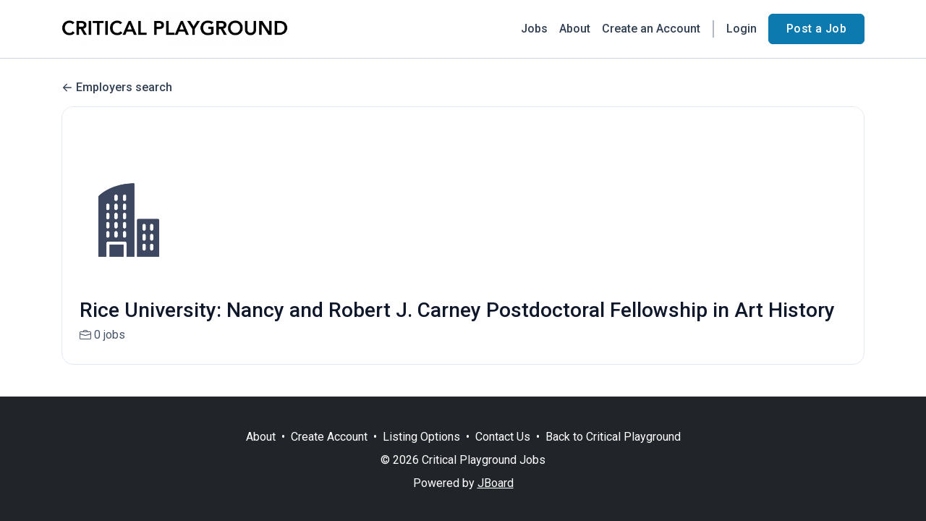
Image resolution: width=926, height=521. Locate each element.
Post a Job (816, 28)
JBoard (495, 483)
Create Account (329, 437)
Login (741, 28)
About (574, 28)
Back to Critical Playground (613, 437)
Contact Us (502, 437)
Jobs (534, 28)
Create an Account (651, 28)
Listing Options (421, 437)
